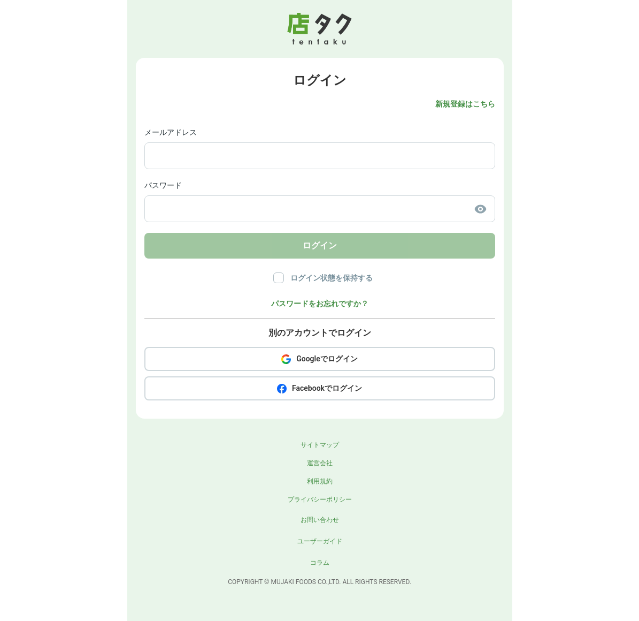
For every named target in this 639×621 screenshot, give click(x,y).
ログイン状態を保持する (331, 278)
